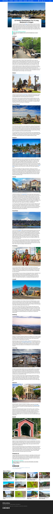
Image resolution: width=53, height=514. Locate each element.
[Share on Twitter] (15, 466)
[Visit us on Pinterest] (7, 508)
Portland (19, 230)
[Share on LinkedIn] (18, 466)
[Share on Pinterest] (17, 466)
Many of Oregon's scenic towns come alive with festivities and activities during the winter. (25, 462)
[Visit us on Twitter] (6, 508)
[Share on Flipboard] (12, 466)
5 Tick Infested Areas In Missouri (20, 497)
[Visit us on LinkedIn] (9, 508)
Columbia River (24, 194)
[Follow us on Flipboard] (3, 508)
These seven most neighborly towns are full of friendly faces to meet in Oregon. (25, 33)
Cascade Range (25, 94)
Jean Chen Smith (14, 468)
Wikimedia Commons (34, 439)
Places (20, 468)
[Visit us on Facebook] (4, 508)
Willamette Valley (36, 405)
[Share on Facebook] (14, 466)
